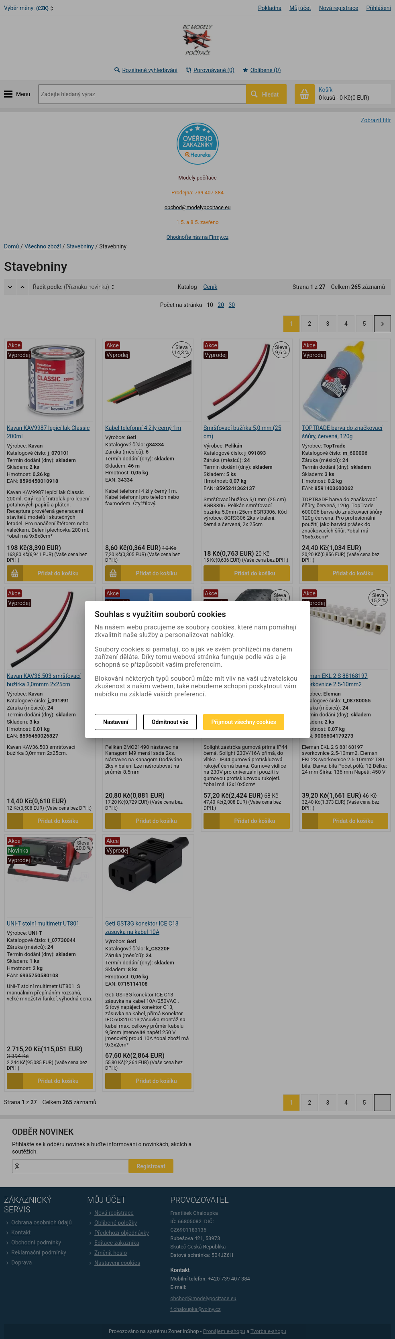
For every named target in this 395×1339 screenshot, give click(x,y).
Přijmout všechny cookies (243, 722)
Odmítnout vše (170, 722)
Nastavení (115, 722)
